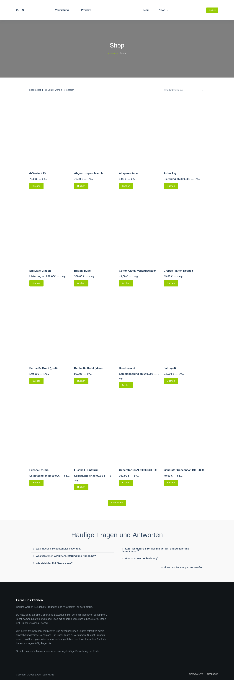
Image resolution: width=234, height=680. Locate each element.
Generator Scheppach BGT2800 (184, 470)
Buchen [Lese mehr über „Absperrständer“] (126, 186)
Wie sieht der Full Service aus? (54, 563)
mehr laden (117, 502)
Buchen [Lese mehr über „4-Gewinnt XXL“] (37, 186)
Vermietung (64, 10)
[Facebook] (17, 10)
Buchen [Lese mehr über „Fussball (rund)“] (37, 482)
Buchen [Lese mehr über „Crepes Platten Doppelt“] (171, 283)
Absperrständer (129, 173)
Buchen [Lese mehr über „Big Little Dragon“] (37, 283)
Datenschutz (196, 674)
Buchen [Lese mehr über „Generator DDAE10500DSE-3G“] (126, 482)
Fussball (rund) (39, 470)
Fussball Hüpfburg (86, 470)
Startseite (113, 53)
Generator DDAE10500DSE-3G (138, 470)
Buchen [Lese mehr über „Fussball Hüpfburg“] (81, 487)
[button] (72, 548)
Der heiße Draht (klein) (88, 368)
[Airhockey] (184, 132)
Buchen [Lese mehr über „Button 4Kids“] (81, 283)
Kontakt (212, 10)
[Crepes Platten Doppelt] (184, 230)
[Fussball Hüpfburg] (94, 429)
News (164, 10)
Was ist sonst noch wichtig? (142, 558)
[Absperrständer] (139, 132)
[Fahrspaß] (184, 327)
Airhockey (170, 173)
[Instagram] (23, 10)
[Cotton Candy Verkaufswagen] (139, 230)
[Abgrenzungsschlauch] (94, 132)
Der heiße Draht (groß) (43, 368)
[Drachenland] (139, 327)
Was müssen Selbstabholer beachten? (59, 548)
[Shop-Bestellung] (183, 90)
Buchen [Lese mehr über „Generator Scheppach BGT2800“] (171, 482)
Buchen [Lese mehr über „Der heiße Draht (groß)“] (37, 380)
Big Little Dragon (40, 270)
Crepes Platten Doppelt (178, 270)
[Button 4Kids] (94, 230)
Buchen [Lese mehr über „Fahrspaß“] (171, 380)
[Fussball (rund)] (49, 429)
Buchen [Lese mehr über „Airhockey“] (171, 186)
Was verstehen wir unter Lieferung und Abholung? (66, 556)
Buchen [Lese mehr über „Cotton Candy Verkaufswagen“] (126, 283)
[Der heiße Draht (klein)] (94, 327)
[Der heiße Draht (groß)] (49, 327)
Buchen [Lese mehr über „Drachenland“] (126, 385)
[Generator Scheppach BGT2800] (184, 429)
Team (146, 10)
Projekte (86, 10)
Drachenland (127, 368)
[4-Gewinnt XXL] (49, 132)
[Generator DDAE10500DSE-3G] (139, 429)
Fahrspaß (170, 368)
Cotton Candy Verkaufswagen (138, 270)
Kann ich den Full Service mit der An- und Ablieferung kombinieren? (156, 549)
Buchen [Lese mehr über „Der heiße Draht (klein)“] (81, 380)
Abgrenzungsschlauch (88, 173)
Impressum (212, 674)
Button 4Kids (82, 270)
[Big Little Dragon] (49, 230)
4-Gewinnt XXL (38, 173)
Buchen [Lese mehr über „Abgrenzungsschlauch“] (81, 186)
